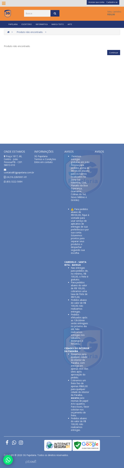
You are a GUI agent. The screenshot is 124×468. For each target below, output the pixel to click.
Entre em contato (43, 162)
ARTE (70, 24)
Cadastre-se (112, 2)
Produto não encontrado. (30, 32)
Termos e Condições (45, 159)
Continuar (113, 52)
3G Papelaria (40, 156)
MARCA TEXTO (58, 24)
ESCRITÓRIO (26, 24)
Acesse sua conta (96, 2)
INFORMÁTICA (42, 24)
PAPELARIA (13, 24)
